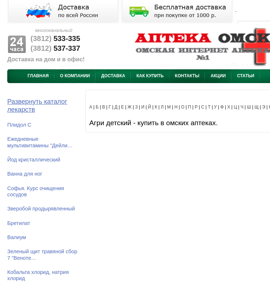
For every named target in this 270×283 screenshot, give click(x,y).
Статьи (245, 75)
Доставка (113, 75)
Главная (38, 75)
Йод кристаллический (33, 160)
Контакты (187, 75)
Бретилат (18, 223)
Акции (218, 75)
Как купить (150, 75)
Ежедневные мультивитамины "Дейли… (40, 142)
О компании (75, 75)
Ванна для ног (24, 174)
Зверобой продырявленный (41, 209)
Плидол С (19, 125)
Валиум (16, 237)
